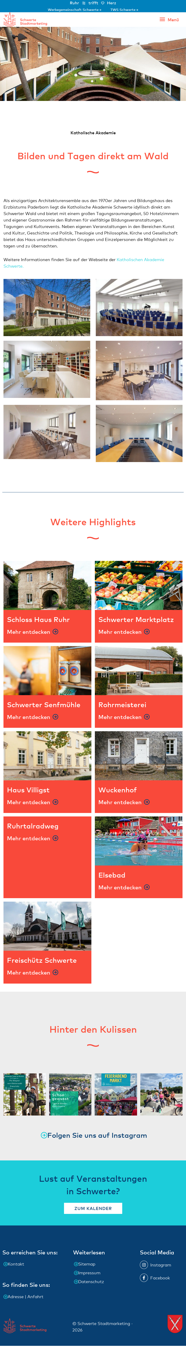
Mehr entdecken (28, 632)
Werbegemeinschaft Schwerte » (75, 9)
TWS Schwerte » (124, 9)
